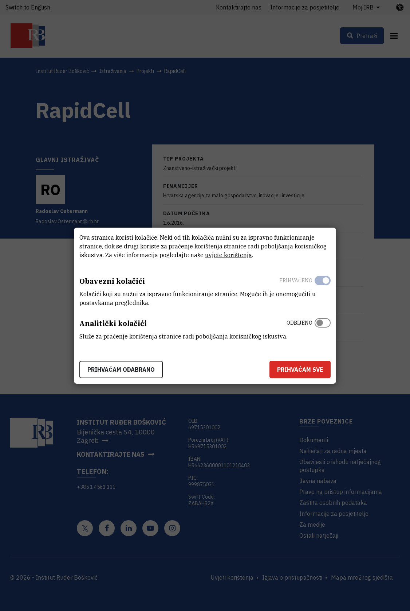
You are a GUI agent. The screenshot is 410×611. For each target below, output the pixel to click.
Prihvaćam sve (300, 369)
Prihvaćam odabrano (121, 369)
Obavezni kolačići (112, 281)
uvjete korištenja (228, 255)
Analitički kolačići (113, 323)
